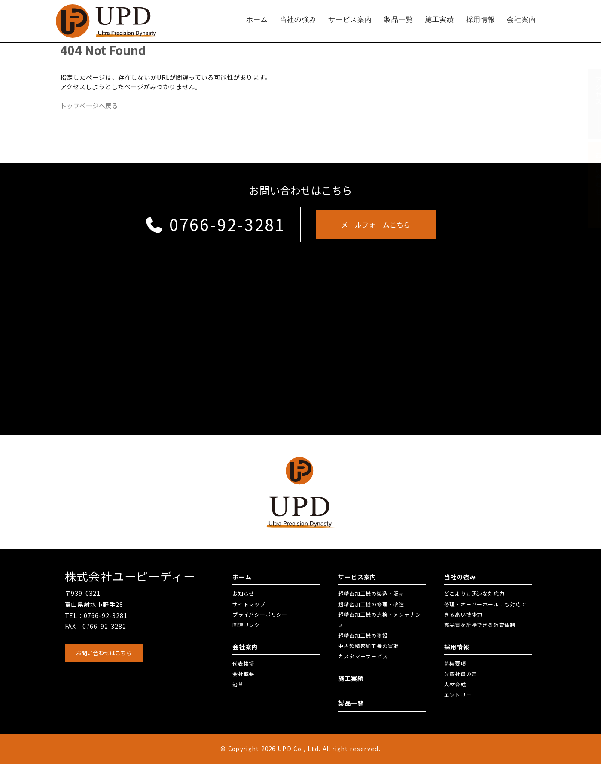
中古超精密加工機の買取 (368, 645)
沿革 (238, 684)
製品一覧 (398, 19)
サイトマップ (248, 604)
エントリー (458, 694)
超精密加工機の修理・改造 (371, 604)
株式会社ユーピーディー (130, 576)
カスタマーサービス (362, 656)
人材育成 (455, 684)
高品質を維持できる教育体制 (480, 624)
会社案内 (521, 19)
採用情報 (480, 19)
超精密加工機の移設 (362, 635)
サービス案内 (350, 19)
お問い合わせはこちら (104, 653)
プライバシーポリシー (259, 614)
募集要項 (455, 663)
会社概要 (243, 673)
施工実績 (439, 19)
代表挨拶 (243, 663)
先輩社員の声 (460, 673)
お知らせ (243, 593)
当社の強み (298, 19)
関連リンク (246, 624)
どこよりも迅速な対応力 (474, 593)
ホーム (257, 19)
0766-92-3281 (215, 224)
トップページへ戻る (89, 105)
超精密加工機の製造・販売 (371, 593)
